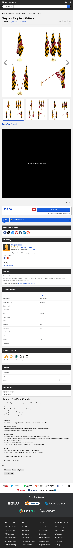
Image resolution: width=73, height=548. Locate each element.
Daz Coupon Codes (10, 541)
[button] (70, 2)
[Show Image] (13, 110)
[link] (66, 2)
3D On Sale (25, 530)
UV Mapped (6, 332)
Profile (30, 247)
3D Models (7, 470)
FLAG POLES (37, 14)
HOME (3, 14)
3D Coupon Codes (10, 537)
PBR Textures (43, 530)
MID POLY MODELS (21, 14)
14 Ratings (23, 247)
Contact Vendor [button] (8, 265)
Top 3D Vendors (10, 530)
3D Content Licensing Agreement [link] (26, 283)
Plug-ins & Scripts (44, 545)
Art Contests (59, 537)
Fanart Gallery (59, 530)
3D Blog (57, 545)
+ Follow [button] (23, 21)
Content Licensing (10, 545)
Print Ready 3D (26, 537)
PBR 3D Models (27, 545)
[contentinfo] (9, 6)
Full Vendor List (9, 534)
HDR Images (42, 534)
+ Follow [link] (32, 249)
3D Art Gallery (59, 527)
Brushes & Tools (44, 541)
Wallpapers (58, 534)
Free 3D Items (26, 527)
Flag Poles (21, 470)
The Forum (58, 541)
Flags (14, 470)
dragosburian (13, 21)
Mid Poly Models (8, 473)
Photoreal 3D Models (28, 541)
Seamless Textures (44, 527)
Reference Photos (44, 537)
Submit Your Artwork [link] (9, 124)
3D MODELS (10, 14)
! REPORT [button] (68, 202)
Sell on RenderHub (10, 527)
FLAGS (30, 14)
